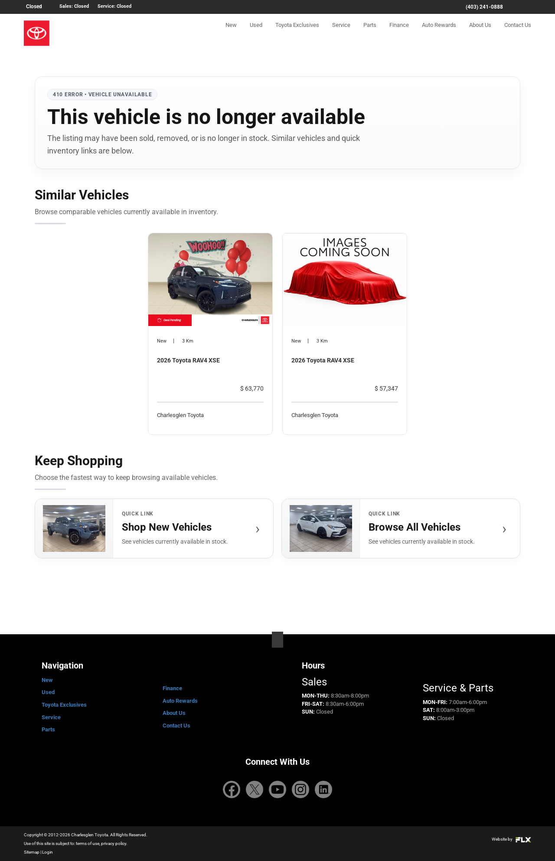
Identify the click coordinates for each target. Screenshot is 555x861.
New (231, 33)
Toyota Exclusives (297, 33)
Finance (399, 33)
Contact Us (517, 33)
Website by (511, 839)
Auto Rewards (439, 33)
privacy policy (113, 843)
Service (341, 33)
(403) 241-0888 (484, 7)
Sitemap (31, 852)
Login (47, 852)
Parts (369, 33)
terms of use (87, 843)
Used (256, 33)
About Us (480, 33)
